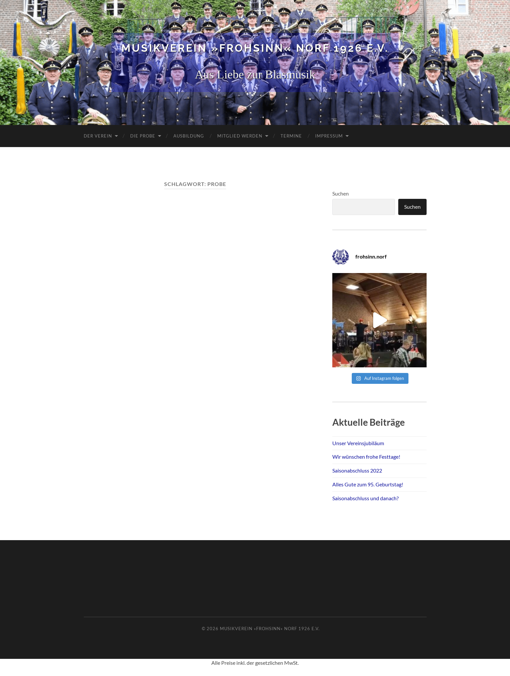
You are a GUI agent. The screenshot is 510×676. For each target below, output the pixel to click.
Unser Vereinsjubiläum (358, 443)
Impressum (329, 135)
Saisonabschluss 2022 (357, 470)
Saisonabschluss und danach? (365, 498)
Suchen (340, 193)
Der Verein (98, 135)
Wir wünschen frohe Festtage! (366, 456)
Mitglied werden (239, 135)
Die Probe (142, 135)
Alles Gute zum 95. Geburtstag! (367, 484)
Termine (291, 135)
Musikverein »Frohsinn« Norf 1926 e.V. (255, 48)
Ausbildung (188, 135)
